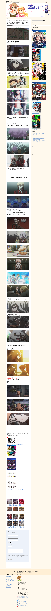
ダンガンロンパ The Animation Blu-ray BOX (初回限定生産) (15, 444)
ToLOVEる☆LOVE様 (9, 584)
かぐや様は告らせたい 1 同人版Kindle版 (37, 80)
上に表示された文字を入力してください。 (12, 544)
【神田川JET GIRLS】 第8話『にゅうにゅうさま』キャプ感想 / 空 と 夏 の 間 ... (22, 606)
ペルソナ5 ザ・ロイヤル (35, 100)
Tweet (8, 493)
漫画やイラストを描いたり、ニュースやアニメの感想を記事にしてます (25, 572)
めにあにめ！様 (8, 578)
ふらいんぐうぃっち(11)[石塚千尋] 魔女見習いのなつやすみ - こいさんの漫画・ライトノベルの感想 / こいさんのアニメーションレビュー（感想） (22, 603)
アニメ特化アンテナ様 (9, 579)
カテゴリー (33, 24)
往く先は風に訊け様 (8, 576)
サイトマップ (21, 18)
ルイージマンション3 (35, 129)
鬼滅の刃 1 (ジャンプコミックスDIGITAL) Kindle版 (38, 61)
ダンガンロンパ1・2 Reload (11, 457)
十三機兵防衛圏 (34, 48)
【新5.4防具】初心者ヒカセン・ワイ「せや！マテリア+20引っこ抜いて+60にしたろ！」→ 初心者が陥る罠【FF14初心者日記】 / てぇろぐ (23, 605)
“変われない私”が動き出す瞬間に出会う (22, 596)
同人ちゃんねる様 (8, 587)
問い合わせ (25, 18)
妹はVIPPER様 (8, 585)
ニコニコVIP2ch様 (8, 586)
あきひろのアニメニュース (13, 1)
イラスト (15, 18)
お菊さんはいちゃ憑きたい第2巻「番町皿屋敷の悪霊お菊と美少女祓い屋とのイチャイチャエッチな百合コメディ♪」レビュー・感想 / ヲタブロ (23, 601)
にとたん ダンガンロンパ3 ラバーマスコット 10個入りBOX (15, 489)
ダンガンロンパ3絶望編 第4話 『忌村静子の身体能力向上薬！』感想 (25, 571)
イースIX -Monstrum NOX (35, 113)
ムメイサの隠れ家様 (8, 583)
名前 (8, 534)
